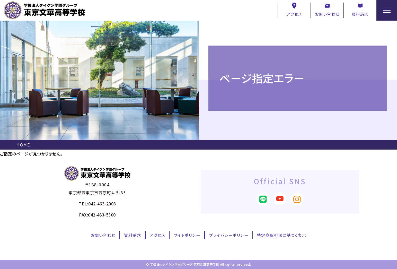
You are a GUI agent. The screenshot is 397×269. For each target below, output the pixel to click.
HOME (23, 145)
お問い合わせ (327, 10)
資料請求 (360, 10)
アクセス (294, 10)
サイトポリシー (187, 235)
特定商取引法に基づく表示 (281, 235)
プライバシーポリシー (228, 235)
